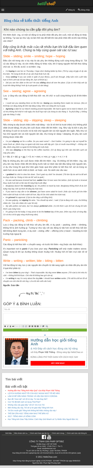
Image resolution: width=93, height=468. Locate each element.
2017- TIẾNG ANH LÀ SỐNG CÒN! (22, 416)
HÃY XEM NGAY (58, 363)
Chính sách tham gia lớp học (40, 433)
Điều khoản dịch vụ (21, 433)
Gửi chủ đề (45, 330)
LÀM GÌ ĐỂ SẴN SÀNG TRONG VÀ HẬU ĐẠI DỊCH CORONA (32, 396)
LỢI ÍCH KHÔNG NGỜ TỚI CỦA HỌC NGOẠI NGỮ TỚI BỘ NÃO (34, 393)
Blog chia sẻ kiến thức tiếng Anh (31, 20)
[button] (5, 326)
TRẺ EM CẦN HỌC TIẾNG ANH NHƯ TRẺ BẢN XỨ (28, 413)
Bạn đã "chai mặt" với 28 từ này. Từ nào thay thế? (27, 399)
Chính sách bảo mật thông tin (77, 433)
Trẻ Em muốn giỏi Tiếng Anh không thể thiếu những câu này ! (32, 410)
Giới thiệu (8, 433)
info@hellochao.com (49, 448)
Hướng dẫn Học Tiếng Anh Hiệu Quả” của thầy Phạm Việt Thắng (34, 390)
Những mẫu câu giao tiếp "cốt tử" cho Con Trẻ (26, 405)
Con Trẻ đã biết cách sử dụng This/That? (24, 402)
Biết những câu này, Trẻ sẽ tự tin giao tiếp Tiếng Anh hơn (30, 408)
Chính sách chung (58, 433)
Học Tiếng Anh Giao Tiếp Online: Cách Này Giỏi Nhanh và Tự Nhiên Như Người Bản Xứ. (43, 419)
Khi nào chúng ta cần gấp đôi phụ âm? (32, 29)
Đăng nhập (84, 10)
